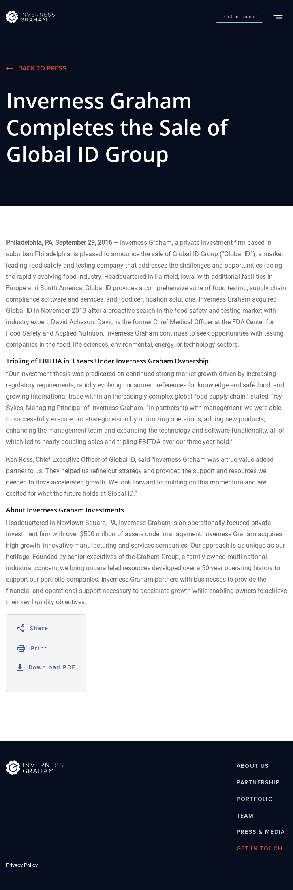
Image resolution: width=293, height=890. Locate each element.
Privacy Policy (22, 865)
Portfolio (255, 799)
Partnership (258, 782)
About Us (253, 766)
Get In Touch (239, 16)
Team (245, 815)
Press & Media (261, 832)
